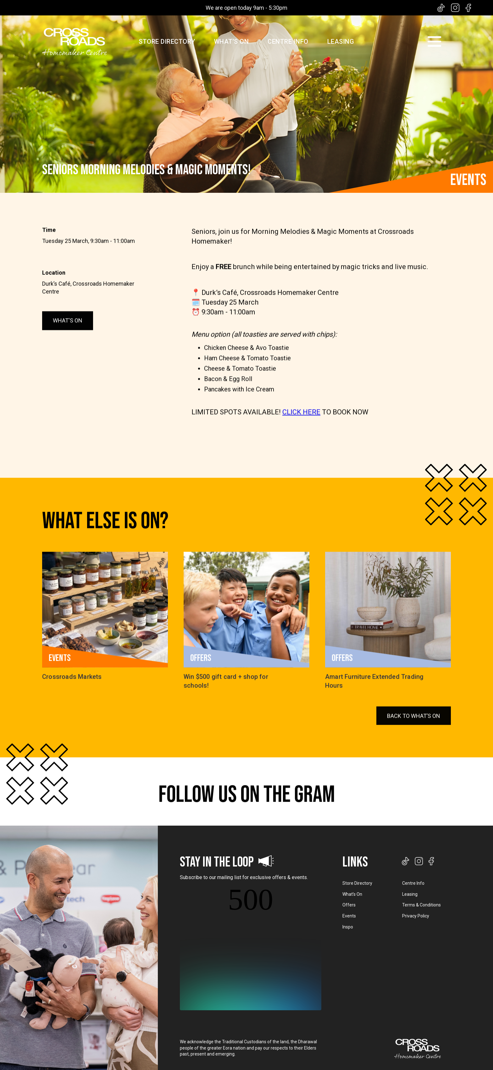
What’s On (352, 894)
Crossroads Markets (72, 688)
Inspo (347, 926)
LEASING (340, 41)
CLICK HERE (301, 440)
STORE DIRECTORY (167, 41)
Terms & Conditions (421, 904)
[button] (434, 41)
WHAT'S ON (67, 337)
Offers (349, 904)
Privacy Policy (415, 915)
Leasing (410, 894)
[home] (74, 41)
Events (349, 915)
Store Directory (357, 883)
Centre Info (413, 883)
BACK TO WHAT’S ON (413, 744)
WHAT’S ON (231, 41)
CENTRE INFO (288, 41)
